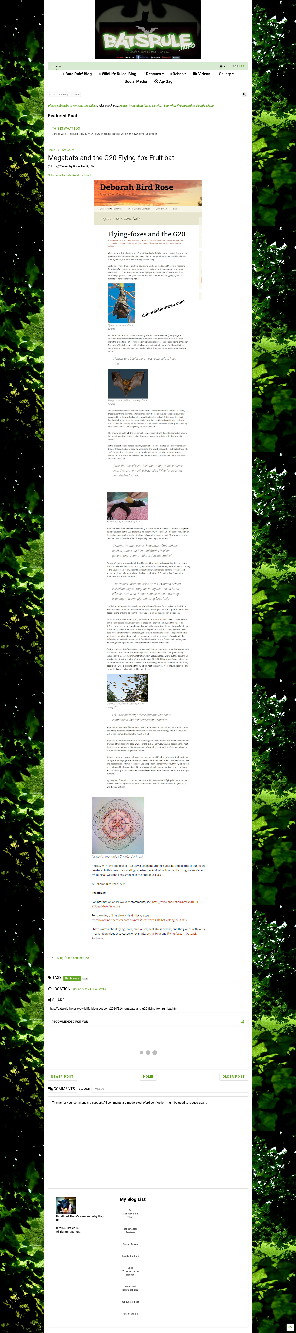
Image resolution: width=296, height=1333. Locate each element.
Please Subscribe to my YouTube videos (72, 105)
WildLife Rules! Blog (117, 74)
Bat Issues (68, 150)
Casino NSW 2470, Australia (89, 989)
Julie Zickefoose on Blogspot (130, 1271)
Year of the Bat (130, 1313)
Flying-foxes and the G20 (72, 958)
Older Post (234, 1076)
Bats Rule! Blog (77, 74)
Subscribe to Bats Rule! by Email (69, 175)
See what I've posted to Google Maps (188, 105)
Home (51, 150)
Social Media (135, 81)
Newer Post (62, 1076)
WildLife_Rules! (130, 1302)
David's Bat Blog (130, 1256)
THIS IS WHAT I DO (66, 128)
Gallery (226, 74)
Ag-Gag (163, 81)
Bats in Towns (130, 1244)
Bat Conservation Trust (130, 1213)
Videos (201, 74)
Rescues (154, 74)
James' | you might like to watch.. (140, 105)
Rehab (178, 74)
